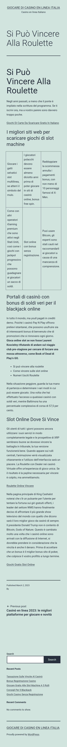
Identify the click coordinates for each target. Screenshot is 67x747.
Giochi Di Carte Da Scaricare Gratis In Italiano (33, 123)
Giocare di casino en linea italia (33, 8)
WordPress (33, 734)
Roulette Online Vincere (20, 485)
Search (10, 653)
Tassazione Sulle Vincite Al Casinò (24, 676)
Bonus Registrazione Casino (21, 681)
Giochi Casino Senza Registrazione (25, 694)
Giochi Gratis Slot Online (21, 564)
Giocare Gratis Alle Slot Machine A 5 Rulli (28, 685)
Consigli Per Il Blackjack (19, 690)
